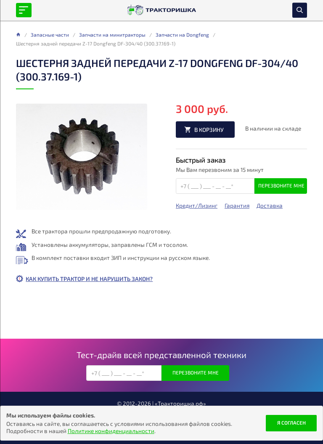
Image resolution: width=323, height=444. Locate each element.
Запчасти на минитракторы (112, 34)
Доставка (270, 206)
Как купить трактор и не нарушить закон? (89, 278)
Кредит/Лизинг (196, 206)
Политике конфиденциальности (111, 430)
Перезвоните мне (281, 185)
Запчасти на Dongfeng (182, 34)
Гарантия (237, 206)
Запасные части (50, 34)
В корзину (209, 129)
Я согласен (291, 422)
